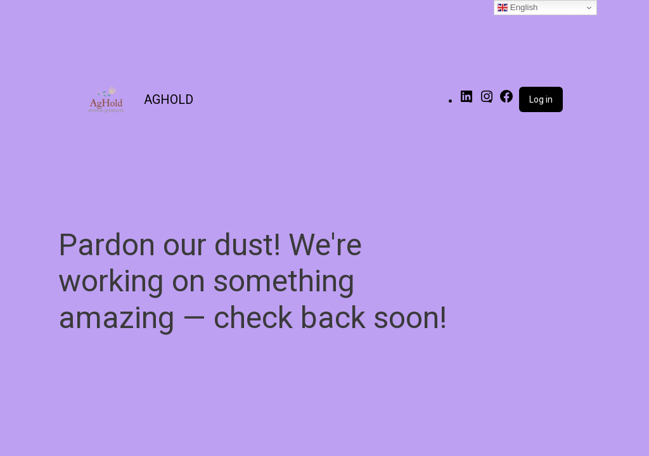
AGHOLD (168, 99)
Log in (541, 99)
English (517, 8)
